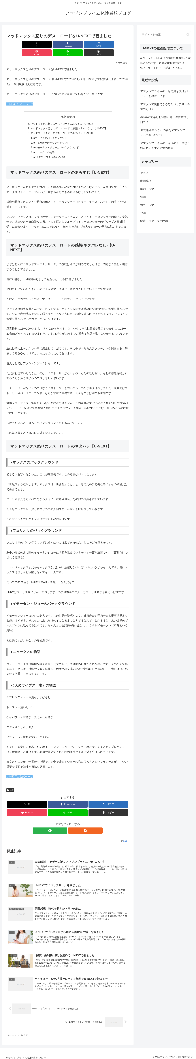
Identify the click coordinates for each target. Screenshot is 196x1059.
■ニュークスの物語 (44, 145)
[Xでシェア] (16, 44)
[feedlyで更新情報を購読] (64, 823)
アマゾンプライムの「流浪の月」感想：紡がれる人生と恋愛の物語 (165, 146)
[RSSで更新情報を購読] (71, 823)
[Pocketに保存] (78, 44)
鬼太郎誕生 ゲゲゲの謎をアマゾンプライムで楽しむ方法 (164, 133)
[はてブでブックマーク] (57, 44)
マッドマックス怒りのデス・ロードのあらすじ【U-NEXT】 (63, 115)
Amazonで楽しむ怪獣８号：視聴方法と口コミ (164, 120)
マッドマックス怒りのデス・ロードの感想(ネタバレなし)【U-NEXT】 (68, 120)
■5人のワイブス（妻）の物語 (49, 150)
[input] (165, 34)
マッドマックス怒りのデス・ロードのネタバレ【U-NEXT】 (63, 125)
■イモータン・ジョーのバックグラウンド (56, 140)
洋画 (10, 783)
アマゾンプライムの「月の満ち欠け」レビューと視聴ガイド (165, 94)
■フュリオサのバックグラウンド (51, 135)
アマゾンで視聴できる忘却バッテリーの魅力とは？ (165, 107)
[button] (119, 44)
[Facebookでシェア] (37, 44)
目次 (63, 108)
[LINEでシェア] (98, 44)
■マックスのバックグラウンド (50, 130)
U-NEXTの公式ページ (19, 95)
